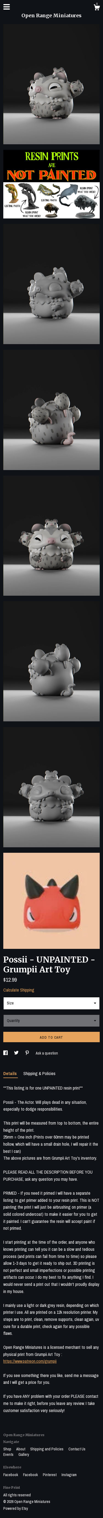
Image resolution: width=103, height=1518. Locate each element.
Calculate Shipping (18, 990)
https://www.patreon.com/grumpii (30, 1361)
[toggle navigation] (6, 7)
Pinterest (50, 1474)
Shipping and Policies (47, 1449)
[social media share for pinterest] (27, 1053)
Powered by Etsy (15, 1508)
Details (10, 1073)
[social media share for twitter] (17, 1053)
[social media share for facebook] (6, 1053)
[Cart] (97, 8)
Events (8, 1454)
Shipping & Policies (39, 1073)
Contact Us (76, 1449)
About (21, 1449)
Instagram (69, 1474)
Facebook (11, 1474)
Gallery (23, 1454)
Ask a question (47, 1053)
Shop (7, 1449)
